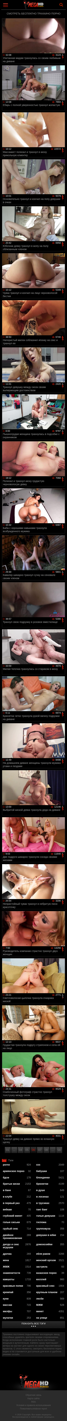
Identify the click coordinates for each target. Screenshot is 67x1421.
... (14, 1149)
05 (27, 1149)
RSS (33, 1402)
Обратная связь (33, 1395)
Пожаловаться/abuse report (33, 1408)
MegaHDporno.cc (43, 6)
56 (59, 1149)
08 (46, 1149)
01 (7, 1149)
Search (61, 5)
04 (20, 1149)
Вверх (61, 1414)
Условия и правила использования (33, 1405)
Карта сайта (33, 1398)
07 (39, 1149)
